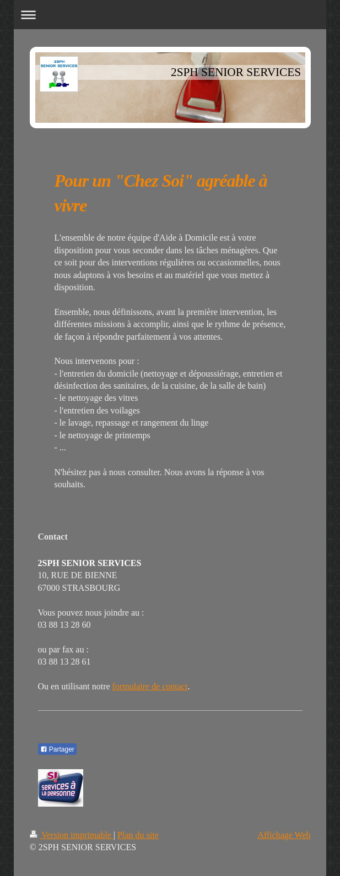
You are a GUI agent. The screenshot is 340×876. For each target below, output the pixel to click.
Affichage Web (283, 835)
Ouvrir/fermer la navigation (170, 14)
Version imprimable (72, 835)
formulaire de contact (150, 686)
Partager (57, 749)
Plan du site (138, 835)
